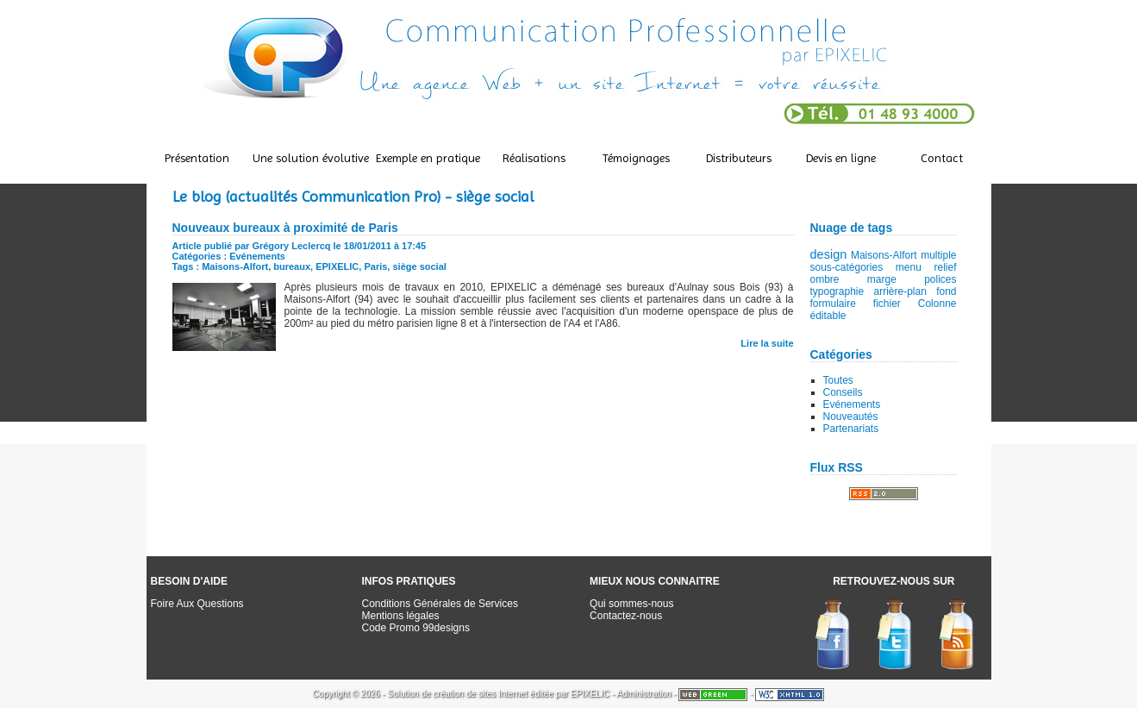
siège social (419, 266)
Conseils (843, 392)
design (828, 254)
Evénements (852, 404)
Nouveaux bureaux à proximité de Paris (285, 228)
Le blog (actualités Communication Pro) (306, 196)
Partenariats (851, 429)
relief (945, 267)
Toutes (838, 380)
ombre (825, 279)
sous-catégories (847, 267)
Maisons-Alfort (884, 255)
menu (908, 267)
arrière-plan (900, 291)
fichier (887, 304)
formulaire (833, 304)
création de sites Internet (480, 694)
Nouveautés (850, 416)
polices (940, 279)
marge (881, 279)
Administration (643, 694)
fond (946, 291)
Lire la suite (766, 343)
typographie (837, 291)
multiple (938, 255)
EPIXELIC (337, 266)
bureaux (291, 266)
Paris (375, 266)
